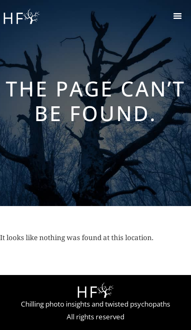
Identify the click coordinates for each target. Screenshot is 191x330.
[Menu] (177, 16)
